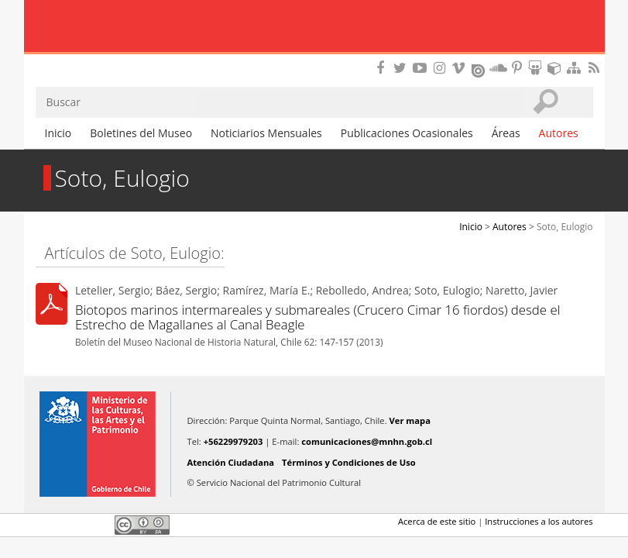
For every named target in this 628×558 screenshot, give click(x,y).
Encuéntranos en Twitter (402, 68)
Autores (558, 133)
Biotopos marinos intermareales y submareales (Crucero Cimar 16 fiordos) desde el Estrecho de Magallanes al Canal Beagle (318, 316)
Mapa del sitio (576, 68)
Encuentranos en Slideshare (537, 68)
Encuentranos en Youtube (422, 68)
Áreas (506, 133)
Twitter (71, 524)
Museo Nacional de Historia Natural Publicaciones (314, 27)
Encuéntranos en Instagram (441, 68)
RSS (595, 68)
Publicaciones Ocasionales (407, 133)
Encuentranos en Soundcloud (498, 68)
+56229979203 (233, 441)
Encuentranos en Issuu (479, 69)
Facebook (45, 524)
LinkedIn (97, 524)
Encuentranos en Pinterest (518, 68)
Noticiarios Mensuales (266, 133)
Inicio (58, 133)
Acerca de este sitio (436, 521)
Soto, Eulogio (565, 226)
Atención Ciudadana (231, 462)
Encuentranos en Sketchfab (556, 68)
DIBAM (313, 58)
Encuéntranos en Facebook (383, 68)
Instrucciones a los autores (538, 521)
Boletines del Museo (141, 133)
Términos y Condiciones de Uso (349, 462)
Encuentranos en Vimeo (460, 68)
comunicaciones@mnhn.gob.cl (366, 441)
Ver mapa (410, 420)
